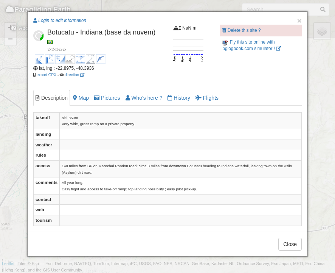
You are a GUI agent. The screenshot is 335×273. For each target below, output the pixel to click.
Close (290, 244)
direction (74, 75)
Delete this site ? (241, 30)
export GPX (46, 75)
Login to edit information (59, 20)
